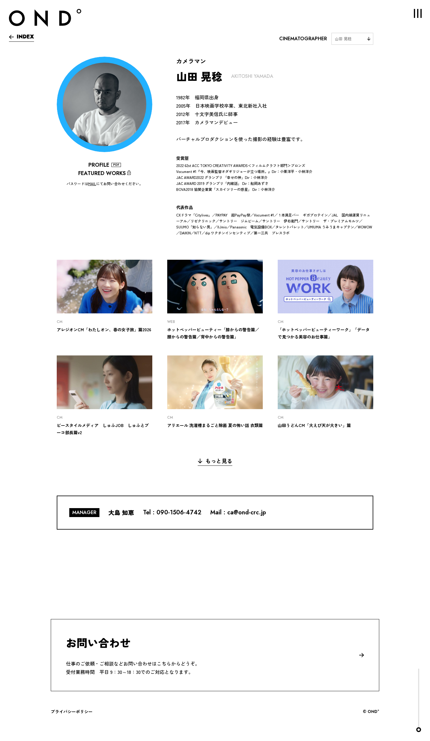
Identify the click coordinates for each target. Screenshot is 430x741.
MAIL (92, 183)
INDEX (21, 37)
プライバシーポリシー (72, 711)
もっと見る (215, 461)
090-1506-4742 (178, 512)
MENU (414, 13)
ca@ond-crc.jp (246, 512)
